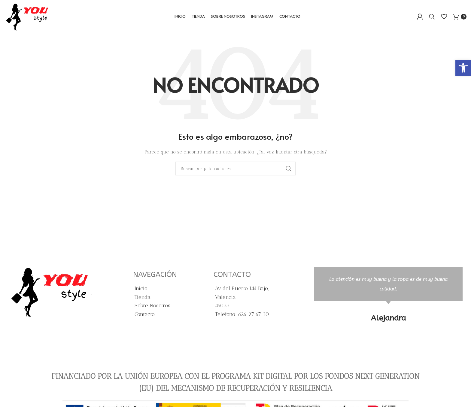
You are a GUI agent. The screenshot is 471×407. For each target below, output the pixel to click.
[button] (463, 68)
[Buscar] (432, 17)
